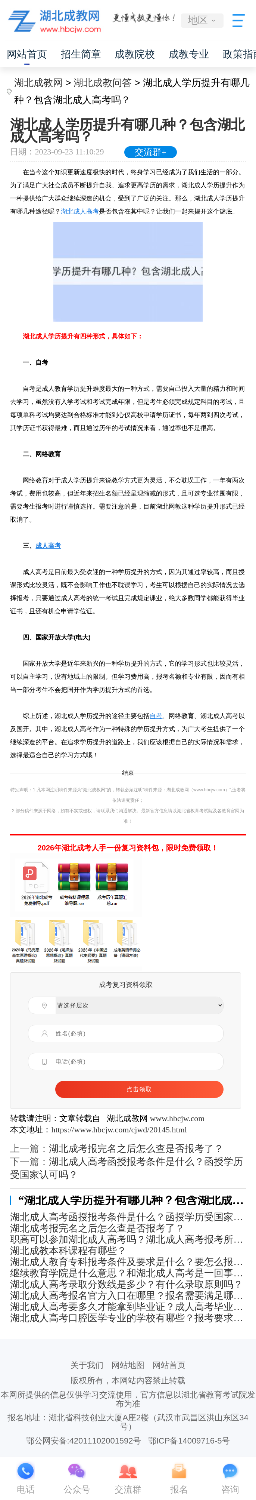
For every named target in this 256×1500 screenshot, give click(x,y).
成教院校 (135, 54)
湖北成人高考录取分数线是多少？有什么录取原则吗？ (126, 1284)
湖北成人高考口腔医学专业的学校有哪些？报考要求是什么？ (128, 1318)
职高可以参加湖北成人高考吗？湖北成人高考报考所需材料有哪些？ (128, 1239)
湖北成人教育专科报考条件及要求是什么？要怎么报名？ (128, 1262)
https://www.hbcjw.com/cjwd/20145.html (119, 1129)
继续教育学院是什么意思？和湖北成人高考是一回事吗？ (128, 1273)
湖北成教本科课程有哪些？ (68, 1250)
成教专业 (189, 54)
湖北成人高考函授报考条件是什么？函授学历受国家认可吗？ (128, 1217)
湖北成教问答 (103, 82)
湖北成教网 (38, 82)
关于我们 (87, 1365)
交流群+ (150, 152)
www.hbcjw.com (177, 1118)
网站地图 (128, 1365)
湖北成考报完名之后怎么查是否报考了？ (136, 1148)
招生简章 (81, 54)
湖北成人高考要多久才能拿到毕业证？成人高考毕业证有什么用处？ (128, 1306)
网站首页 (27, 54)
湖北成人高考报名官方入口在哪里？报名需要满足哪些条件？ (128, 1295)
